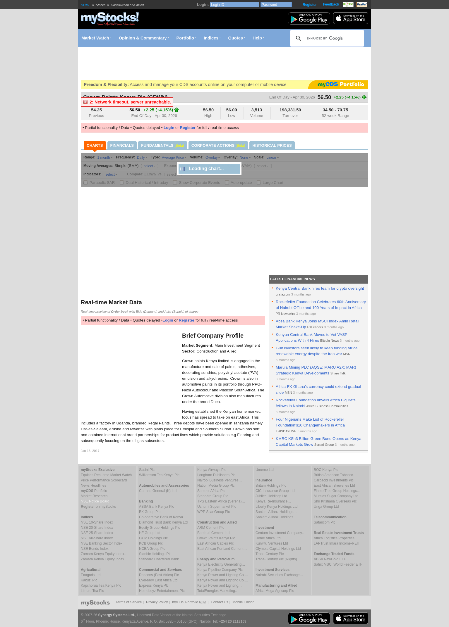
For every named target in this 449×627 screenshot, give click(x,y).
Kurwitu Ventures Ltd (272, 543)
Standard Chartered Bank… (160, 559)
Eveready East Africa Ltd (158, 580)
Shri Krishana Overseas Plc (335, 501)
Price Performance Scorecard (104, 480)
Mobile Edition (243, 602)
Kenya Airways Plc (211, 470)
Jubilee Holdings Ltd (271, 496)
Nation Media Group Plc (215, 485)
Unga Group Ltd (326, 507)
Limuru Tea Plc (92, 591)
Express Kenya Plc (154, 585)
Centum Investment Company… (281, 533)
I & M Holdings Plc (153, 538)
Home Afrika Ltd (268, 538)
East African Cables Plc (215, 543)
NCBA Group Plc (152, 549)
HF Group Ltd (149, 533)
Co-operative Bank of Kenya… (162, 517)
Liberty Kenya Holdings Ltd (276, 507)
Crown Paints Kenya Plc (216, 538)
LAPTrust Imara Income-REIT (337, 543)
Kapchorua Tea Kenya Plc (101, 585)
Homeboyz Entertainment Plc (161, 591)
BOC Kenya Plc (326, 470)
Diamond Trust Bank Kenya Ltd (163, 522)
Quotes (235, 38)
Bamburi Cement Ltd (213, 533)
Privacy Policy (157, 602)
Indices (211, 38)
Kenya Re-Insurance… (273, 501)
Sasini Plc (147, 470)
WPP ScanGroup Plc (213, 512)
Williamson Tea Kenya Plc (159, 475)
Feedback (331, 4)
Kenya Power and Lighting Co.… (222, 575)
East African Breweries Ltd (334, 485)
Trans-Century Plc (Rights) (276, 559)
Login (169, 127)
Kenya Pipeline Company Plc (220, 570)
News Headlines (93, 485)
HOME (85, 5)
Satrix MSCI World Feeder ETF (338, 564)
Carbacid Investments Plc (334, 480)
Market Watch (95, 38)
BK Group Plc (149, 512)
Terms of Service (129, 602)
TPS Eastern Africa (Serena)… (221, 501)
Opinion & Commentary (143, 38)
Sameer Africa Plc (211, 491)
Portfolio (185, 38)
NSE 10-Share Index (97, 522)
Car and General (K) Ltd (157, 491)
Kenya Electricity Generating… (221, 564)
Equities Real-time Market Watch (106, 475)
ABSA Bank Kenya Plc (156, 507)
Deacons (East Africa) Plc (159, 575)
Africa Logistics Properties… (336, 538)
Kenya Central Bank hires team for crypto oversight (320, 288)
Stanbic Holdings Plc (155, 554)
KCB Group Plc (151, 543)
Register (310, 5)
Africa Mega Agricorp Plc (275, 591)
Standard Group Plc (212, 496)
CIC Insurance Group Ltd (275, 491)
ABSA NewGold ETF (330, 559)
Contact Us (219, 602)
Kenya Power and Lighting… (219, 585)
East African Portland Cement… (222, 549)
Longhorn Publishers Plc (216, 475)
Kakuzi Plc (89, 580)
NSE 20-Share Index (97, 528)
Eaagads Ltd (90, 575)
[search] (326, 38)
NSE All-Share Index (97, 538)
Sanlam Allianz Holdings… (276, 512)
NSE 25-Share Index (97, 533)
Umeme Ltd (265, 470)
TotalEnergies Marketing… (218, 591)
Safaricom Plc (324, 522)
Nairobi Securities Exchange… (279, 575)
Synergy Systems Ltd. (116, 615)
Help (257, 38)
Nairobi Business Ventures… (219, 480)
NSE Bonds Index (95, 549)
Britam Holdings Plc (271, 485)
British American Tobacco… (335, 475)
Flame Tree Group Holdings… (337, 491)
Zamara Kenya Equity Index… (104, 554)
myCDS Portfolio (189, 602)
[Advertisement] (187, 63)
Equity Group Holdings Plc (159, 528)
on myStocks (98, 507)
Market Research (94, 496)
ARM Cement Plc (210, 528)
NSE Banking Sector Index (101, 543)
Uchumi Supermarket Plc (216, 507)
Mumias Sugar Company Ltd (336, 496)
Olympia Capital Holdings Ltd (278, 549)
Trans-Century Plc (270, 554)
